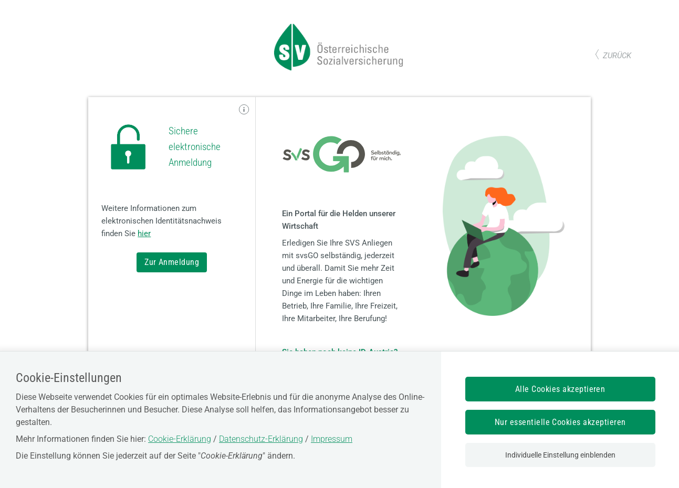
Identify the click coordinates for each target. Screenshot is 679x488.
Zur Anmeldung (171, 262)
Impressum (331, 439)
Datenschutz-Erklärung (261, 439)
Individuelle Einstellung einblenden (560, 455)
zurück (617, 55)
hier (144, 233)
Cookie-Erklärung (179, 439)
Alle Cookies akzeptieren (560, 389)
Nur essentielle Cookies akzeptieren (560, 422)
